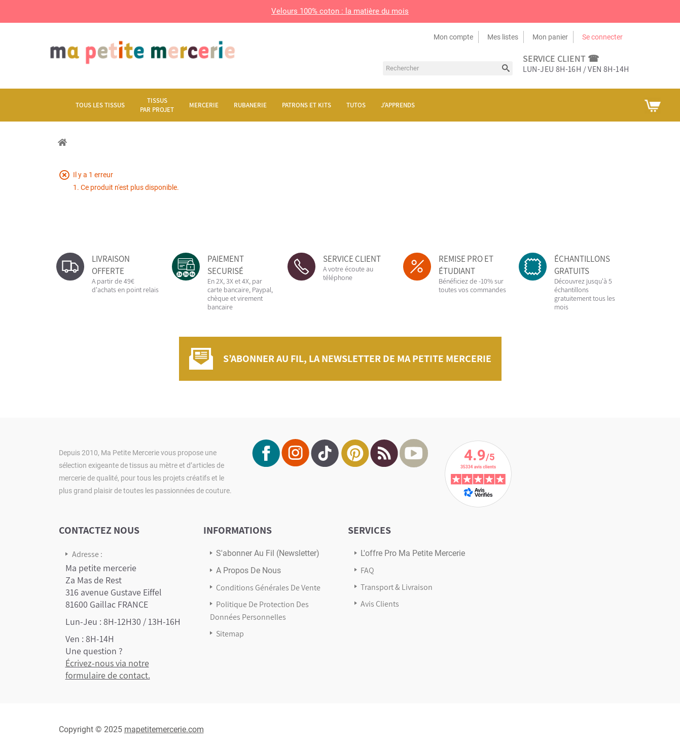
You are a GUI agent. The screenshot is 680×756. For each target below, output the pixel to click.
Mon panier (550, 37)
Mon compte (453, 37)
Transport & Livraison (397, 587)
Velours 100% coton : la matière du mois (340, 11)
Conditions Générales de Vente (268, 587)
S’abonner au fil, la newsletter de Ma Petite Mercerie (357, 358)
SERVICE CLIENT (352, 258)
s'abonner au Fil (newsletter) (267, 553)
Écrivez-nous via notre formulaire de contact (107, 669)
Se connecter (602, 37)
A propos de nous (248, 570)
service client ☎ (561, 58)
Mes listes (502, 37)
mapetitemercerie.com (164, 729)
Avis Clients (380, 604)
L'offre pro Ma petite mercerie (413, 553)
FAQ (367, 570)
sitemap (230, 633)
